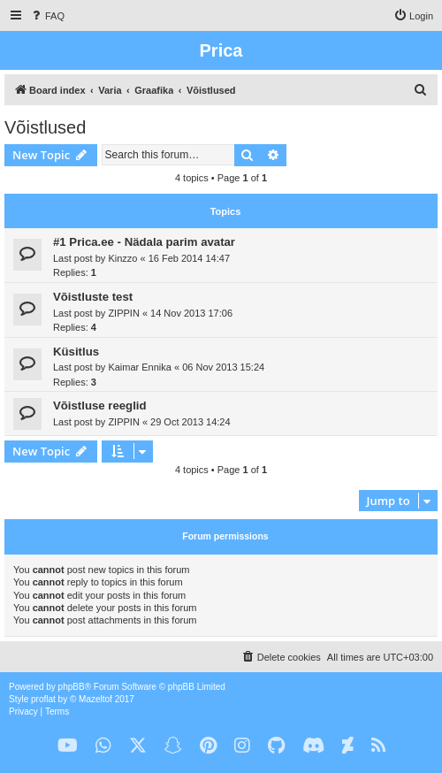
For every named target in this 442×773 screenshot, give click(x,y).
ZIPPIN (123, 313)
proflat (43, 699)
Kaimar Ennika (139, 367)
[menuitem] (47, 16)
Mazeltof (95, 699)
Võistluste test (93, 296)
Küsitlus (76, 351)
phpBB (71, 687)
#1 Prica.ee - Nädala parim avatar (144, 242)
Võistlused (45, 127)
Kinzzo (122, 258)
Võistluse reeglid (100, 405)
